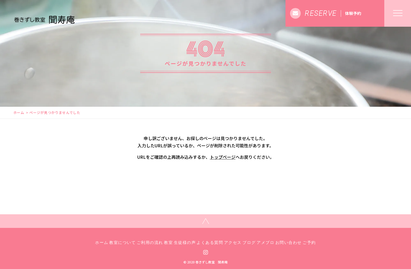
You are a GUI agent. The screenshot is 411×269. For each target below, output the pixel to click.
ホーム (18, 112)
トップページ (223, 157)
